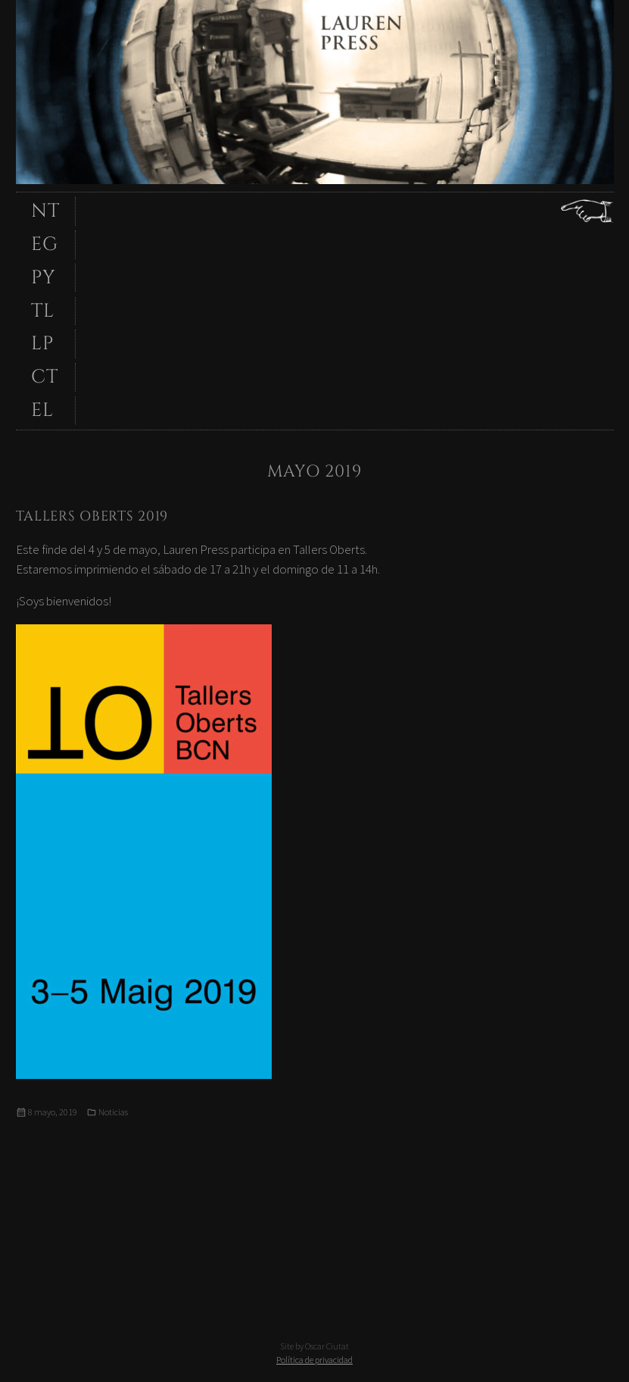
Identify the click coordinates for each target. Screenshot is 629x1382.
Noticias (113, 1112)
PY (43, 277)
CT (44, 376)
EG (44, 244)
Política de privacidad (314, 1359)
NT (45, 211)
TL (42, 311)
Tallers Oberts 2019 (92, 516)
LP (42, 343)
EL (42, 410)
